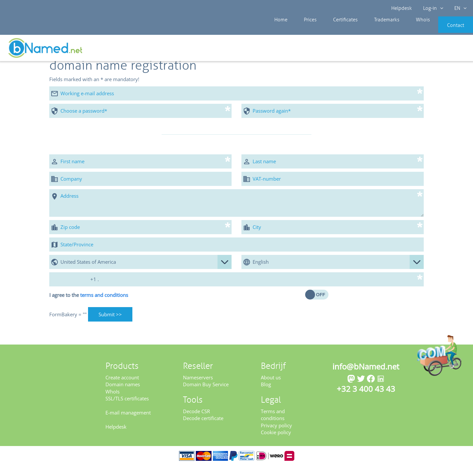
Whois (401, 29)
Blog (266, 389)
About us (271, 381)
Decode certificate (203, 422)
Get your (449, 50)
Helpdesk (402, 8)
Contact (445, 29)
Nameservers (198, 381)
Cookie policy (276, 436)
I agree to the (88, 299)
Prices (303, 29)
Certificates (333, 29)
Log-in (432, 8)
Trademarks (369, 29)
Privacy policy (276, 429)
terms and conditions (104, 299)
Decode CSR (196, 415)
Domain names (122, 389)
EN (458, 8)
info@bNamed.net (365, 370)
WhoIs (112, 395)
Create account (122, 381)
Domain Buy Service (206, 389)
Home (279, 29)
